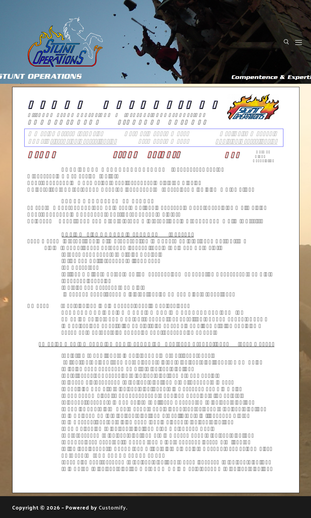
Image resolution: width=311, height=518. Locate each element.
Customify (112, 507)
